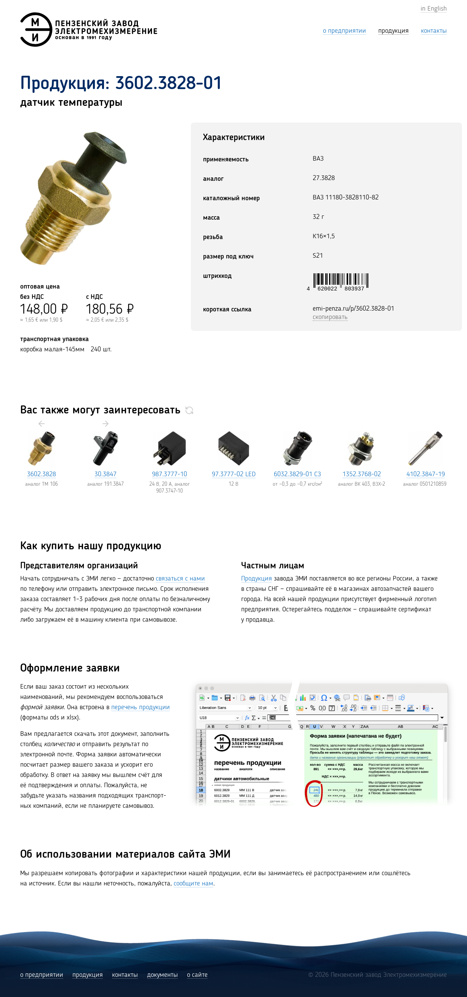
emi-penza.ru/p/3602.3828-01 (353, 308)
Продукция (256, 578)
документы (162, 974)
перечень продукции (140, 707)
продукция (87, 974)
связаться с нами (180, 578)
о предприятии (41, 974)
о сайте (197, 974)
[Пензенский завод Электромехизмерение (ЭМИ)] (89, 29)
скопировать (330, 317)
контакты (125, 974)
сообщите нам (193, 883)
